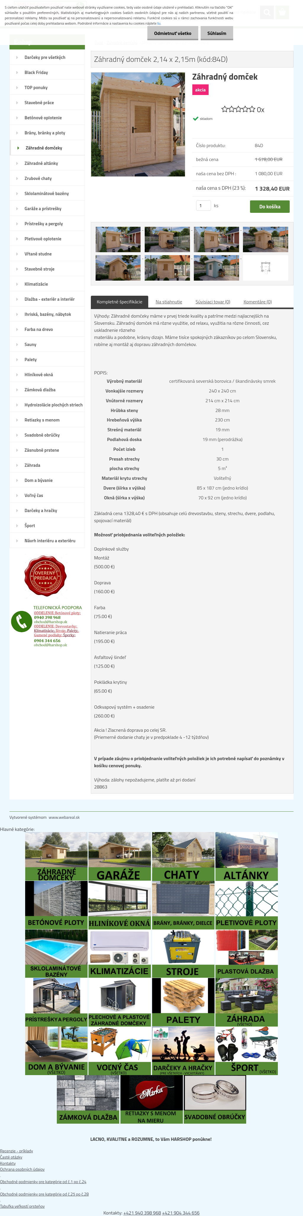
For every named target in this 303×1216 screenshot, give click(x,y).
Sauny (30, 344)
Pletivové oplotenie (43, 238)
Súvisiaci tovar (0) (213, 301)
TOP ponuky (36, 87)
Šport (30, 525)
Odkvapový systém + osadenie (124, 706)
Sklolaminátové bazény (47, 193)
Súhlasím (216, 33)
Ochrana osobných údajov (22, 1169)
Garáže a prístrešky (43, 208)
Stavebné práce (39, 102)
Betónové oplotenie (43, 117)
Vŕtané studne (38, 253)
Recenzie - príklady (16, 1151)
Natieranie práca (110, 632)
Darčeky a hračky (41, 510)
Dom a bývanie (39, 480)
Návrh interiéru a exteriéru (50, 540)
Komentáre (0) (258, 301)
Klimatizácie (36, 284)
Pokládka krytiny (110, 682)
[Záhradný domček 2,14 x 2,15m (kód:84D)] (138, 75)
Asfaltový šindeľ (110, 657)
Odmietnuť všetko (171, 33)
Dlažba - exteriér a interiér (50, 299)
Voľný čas (34, 495)
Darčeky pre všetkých (45, 57)
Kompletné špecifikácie (119, 301)
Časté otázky (11, 1157)
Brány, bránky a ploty (45, 132)
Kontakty (8, 1163)
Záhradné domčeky (44, 147)
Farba (99, 607)
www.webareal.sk (64, 817)
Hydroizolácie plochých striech (54, 404)
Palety (31, 359)
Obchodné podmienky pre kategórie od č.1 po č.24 (43, 1181)
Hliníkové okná (39, 374)
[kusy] (203, 205)
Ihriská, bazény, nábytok (48, 314)
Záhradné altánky (41, 163)
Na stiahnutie (169, 301)
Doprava (102, 582)
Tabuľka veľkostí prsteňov (22, 1206)
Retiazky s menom (42, 419)
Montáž (101, 557)
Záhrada (32, 465)
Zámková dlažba (40, 389)
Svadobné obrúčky (42, 435)
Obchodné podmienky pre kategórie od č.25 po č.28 (44, 1194)
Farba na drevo (39, 329)
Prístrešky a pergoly (44, 223)
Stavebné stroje (39, 269)
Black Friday (36, 72)
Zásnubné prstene (42, 450)
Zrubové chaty (38, 178)
